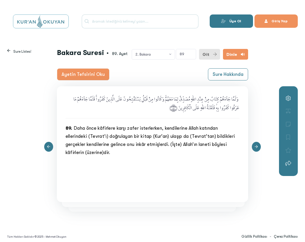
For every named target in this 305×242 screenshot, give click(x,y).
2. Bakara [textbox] (143, 54)
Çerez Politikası (286, 236)
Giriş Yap (276, 21)
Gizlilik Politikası (254, 236)
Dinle (235, 54)
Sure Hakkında (228, 74)
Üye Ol (231, 21)
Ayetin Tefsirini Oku (83, 74)
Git (209, 54)
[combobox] (153, 54)
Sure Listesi (22, 52)
